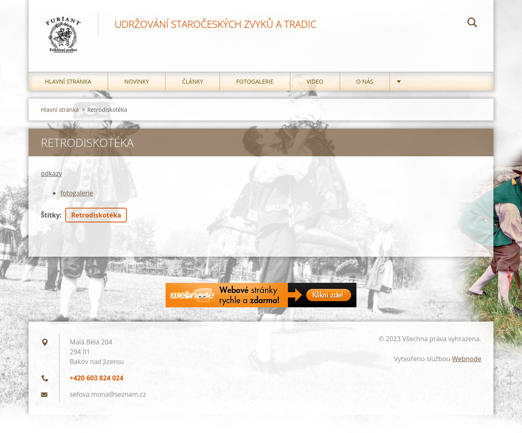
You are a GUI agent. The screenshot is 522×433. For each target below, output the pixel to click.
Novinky (136, 81)
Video (315, 81)
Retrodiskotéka (96, 215)
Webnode (466, 358)
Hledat (472, 23)
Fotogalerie (254, 81)
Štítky (50, 215)
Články (192, 81)
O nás (365, 81)
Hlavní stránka (68, 81)
